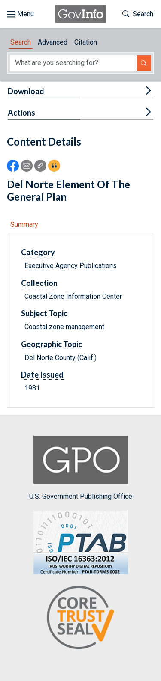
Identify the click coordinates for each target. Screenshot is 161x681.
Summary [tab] (24, 224)
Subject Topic (44, 313)
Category (38, 252)
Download (26, 91)
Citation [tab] (85, 42)
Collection (39, 283)
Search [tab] (20, 42)
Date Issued (42, 374)
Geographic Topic (51, 344)
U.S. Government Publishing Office (80, 468)
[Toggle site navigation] (20, 14)
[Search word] (73, 63)
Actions (21, 112)
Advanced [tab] (52, 42)
